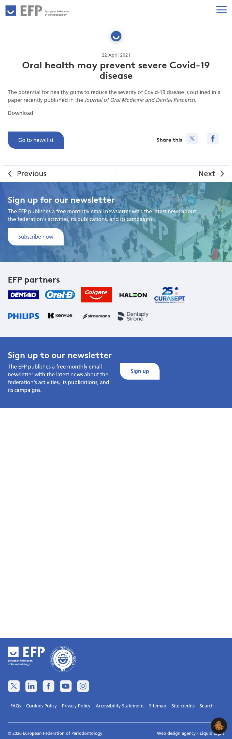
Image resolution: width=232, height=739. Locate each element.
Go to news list (36, 139)
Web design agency (177, 733)
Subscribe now (35, 236)
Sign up (140, 371)
